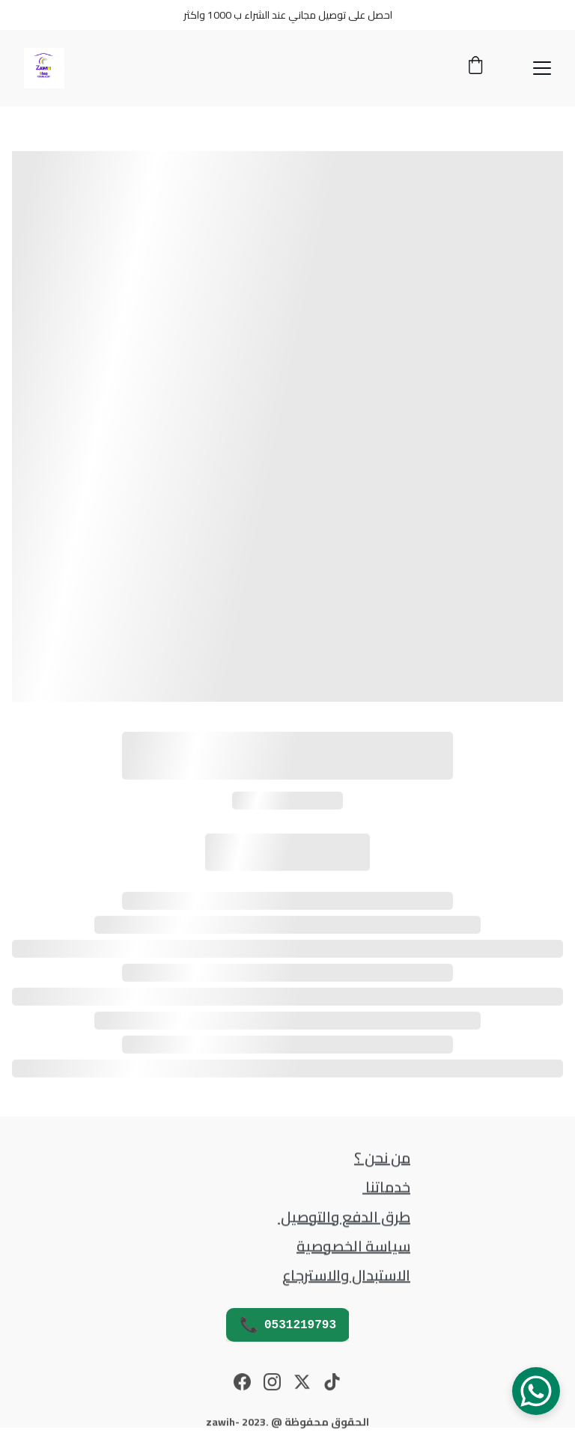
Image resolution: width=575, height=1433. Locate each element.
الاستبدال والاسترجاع (346, 1276)
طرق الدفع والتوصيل (344, 1217)
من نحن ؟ (382, 1158)
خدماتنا (386, 1187)
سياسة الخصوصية (353, 1247)
